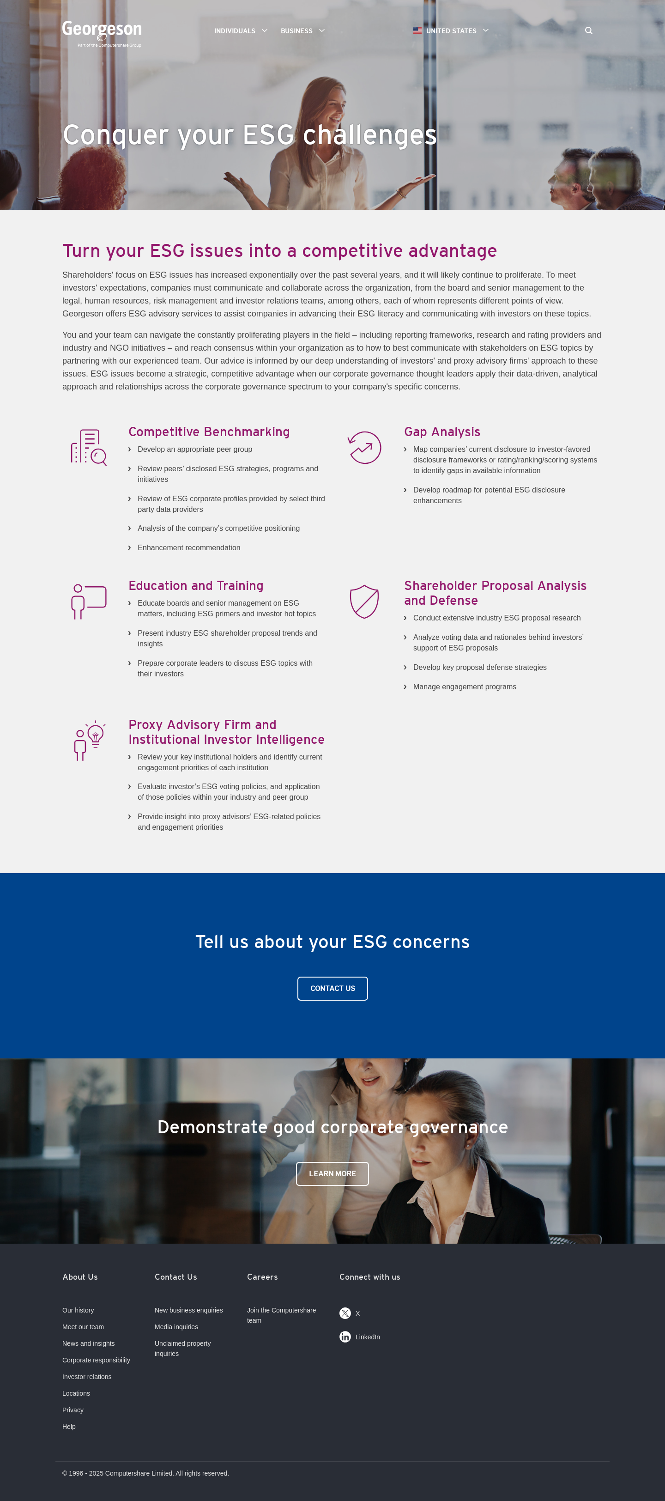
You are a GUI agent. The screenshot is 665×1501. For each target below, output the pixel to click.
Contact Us (332, 988)
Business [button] (306, 30)
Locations (76, 1393)
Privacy (73, 1410)
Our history (78, 1310)
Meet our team (83, 1327)
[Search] (588, 31)
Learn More (332, 1173)
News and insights (88, 1343)
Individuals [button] (244, 30)
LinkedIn (359, 1335)
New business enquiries (189, 1310)
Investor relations (87, 1376)
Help (69, 1426)
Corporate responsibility (96, 1360)
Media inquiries (176, 1327)
